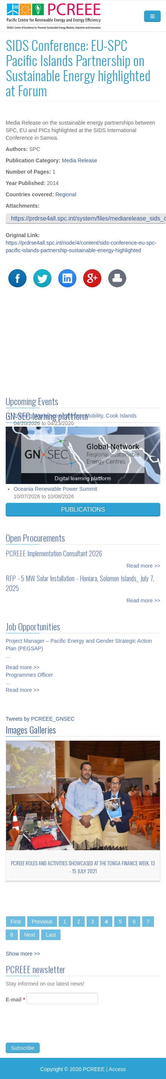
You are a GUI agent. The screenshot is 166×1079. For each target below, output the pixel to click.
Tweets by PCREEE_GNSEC (40, 719)
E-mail (15, 1003)
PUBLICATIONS (83, 509)
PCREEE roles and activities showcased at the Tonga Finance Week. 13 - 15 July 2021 (83, 867)
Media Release (79, 160)
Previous (42, 922)
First (16, 922)
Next (29, 935)
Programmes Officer (29, 672)
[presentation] (63, 1030)
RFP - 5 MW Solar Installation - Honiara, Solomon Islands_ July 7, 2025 (80, 580)
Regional (65, 194)
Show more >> (23, 954)
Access (117, 1069)
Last (51, 935)
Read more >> (144, 563)
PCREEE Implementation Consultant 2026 (54, 550)
